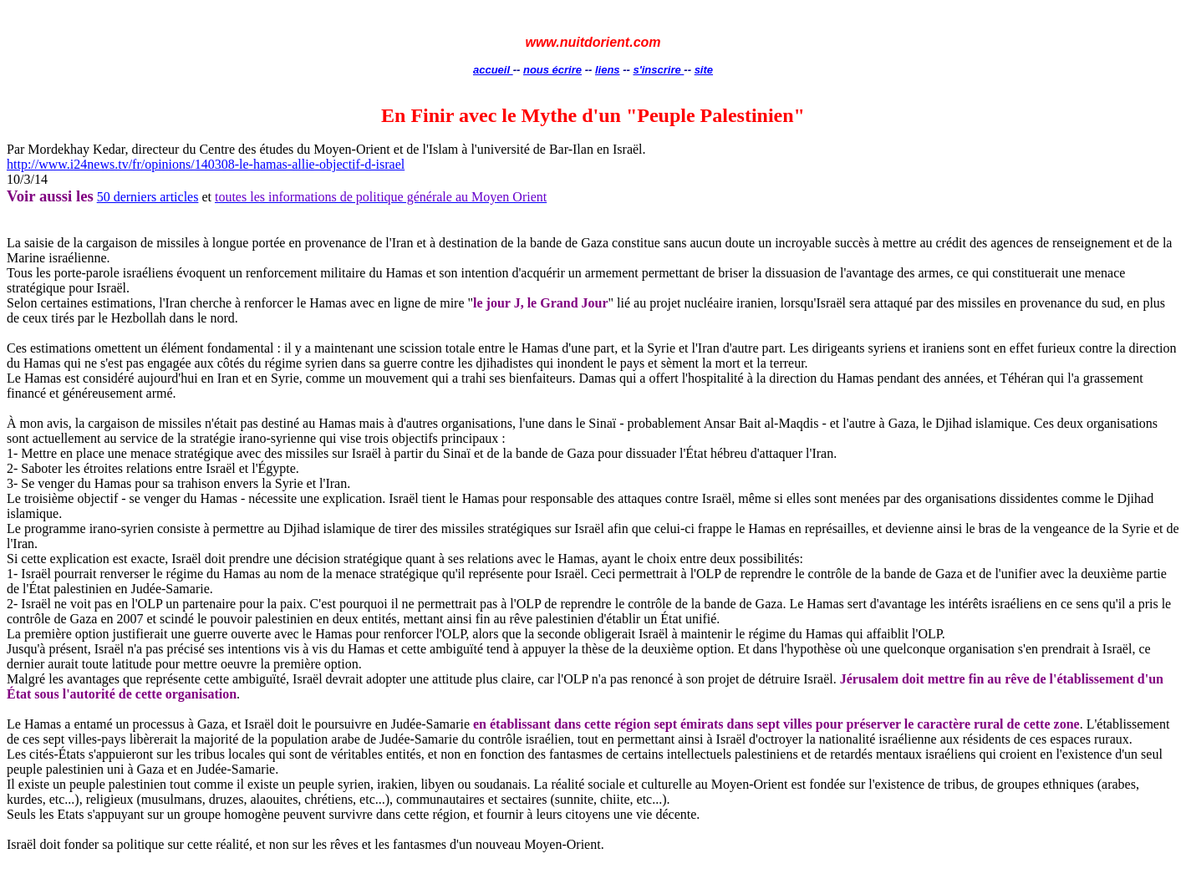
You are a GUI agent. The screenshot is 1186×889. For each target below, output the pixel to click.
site (704, 70)
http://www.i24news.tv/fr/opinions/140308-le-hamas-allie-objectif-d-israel (206, 164)
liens (607, 70)
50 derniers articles (148, 197)
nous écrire (552, 70)
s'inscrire (658, 70)
